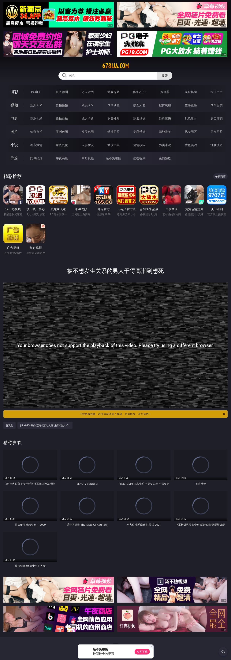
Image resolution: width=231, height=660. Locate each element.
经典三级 (165, 118)
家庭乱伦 (62, 145)
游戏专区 (113, 92)
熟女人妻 (139, 105)
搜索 (165, 76)
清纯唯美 (165, 132)
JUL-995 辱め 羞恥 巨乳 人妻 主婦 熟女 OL (45, 425)
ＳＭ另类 (217, 105)
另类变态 (217, 118)
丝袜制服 (165, 105)
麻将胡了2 (139, 92)
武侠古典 (113, 145)
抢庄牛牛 (217, 92)
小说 (14, 144)
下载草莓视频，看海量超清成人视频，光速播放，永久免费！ (152, 414)
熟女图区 (191, 132)
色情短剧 (165, 158)
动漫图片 (113, 132)
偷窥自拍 (36, 132)
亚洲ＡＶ (36, 105)
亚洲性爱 (36, 118)
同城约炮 (36, 158)
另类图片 (217, 132)
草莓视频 (88, 158)
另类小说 (165, 145)
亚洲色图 (62, 132)
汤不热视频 (113, 158)
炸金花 (165, 92)
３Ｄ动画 (113, 105)
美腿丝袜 (139, 132)
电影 (14, 118)
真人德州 (62, 92)
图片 (14, 131)
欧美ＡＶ (88, 105)
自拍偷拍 (62, 105)
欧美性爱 (113, 118)
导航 (14, 158)
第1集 (9, 425)
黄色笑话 (191, 145)
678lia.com (115, 66)
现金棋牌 (191, 92)
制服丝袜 (139, 118)
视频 (14, 105)
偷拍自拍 (62, 118)
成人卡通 (88, 118)
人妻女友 (88, 145)
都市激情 (36, 145)
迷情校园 (139, 145)
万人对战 (88, 92)
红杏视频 (139, 158)
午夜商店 (62, 158)
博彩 (14, 91)
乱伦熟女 (191, 118)
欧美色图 (88, 132)
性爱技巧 (217, 145)
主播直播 (191, 105)
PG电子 (36, 92)
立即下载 (142, 651)
